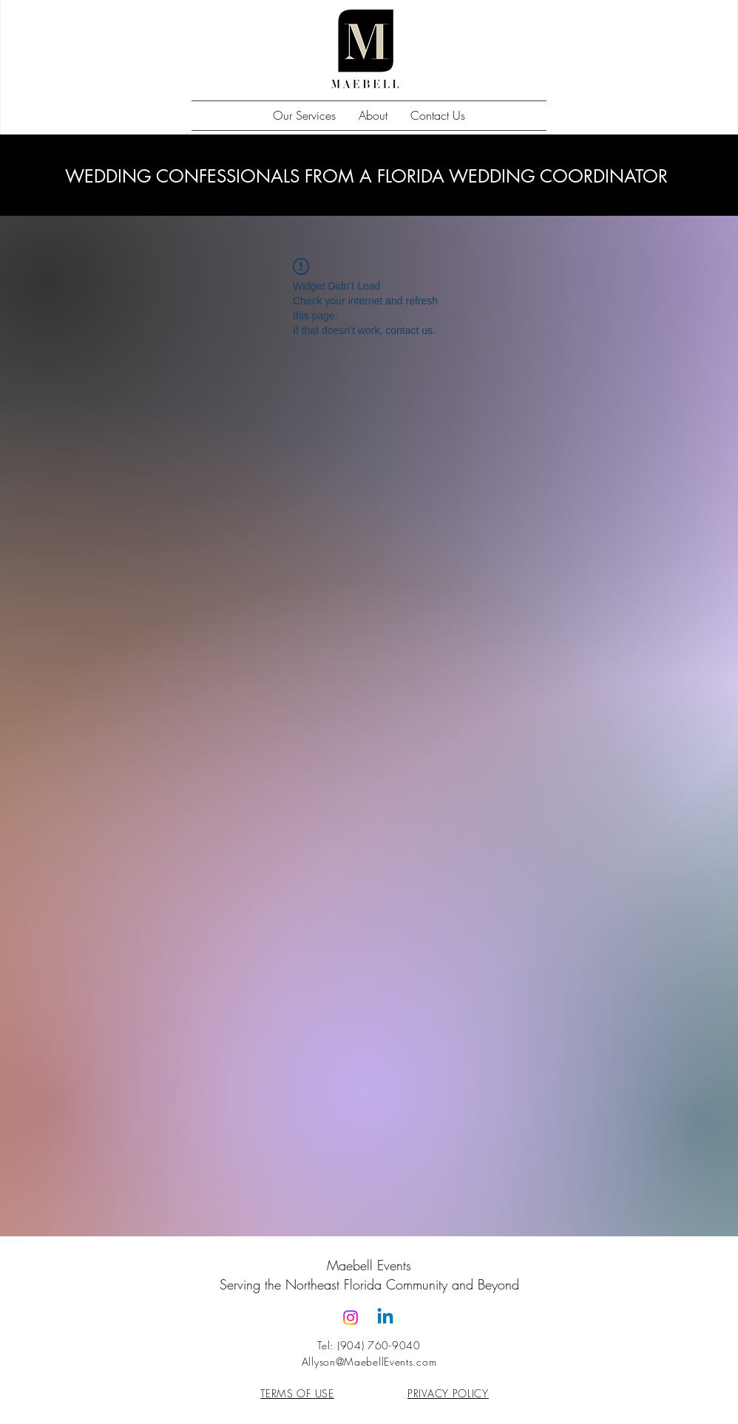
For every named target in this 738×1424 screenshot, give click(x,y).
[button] (304, 115)
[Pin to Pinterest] (214, 283)
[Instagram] (350, 1317)
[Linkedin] (385, 1317)
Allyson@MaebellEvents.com (369, 1362)
